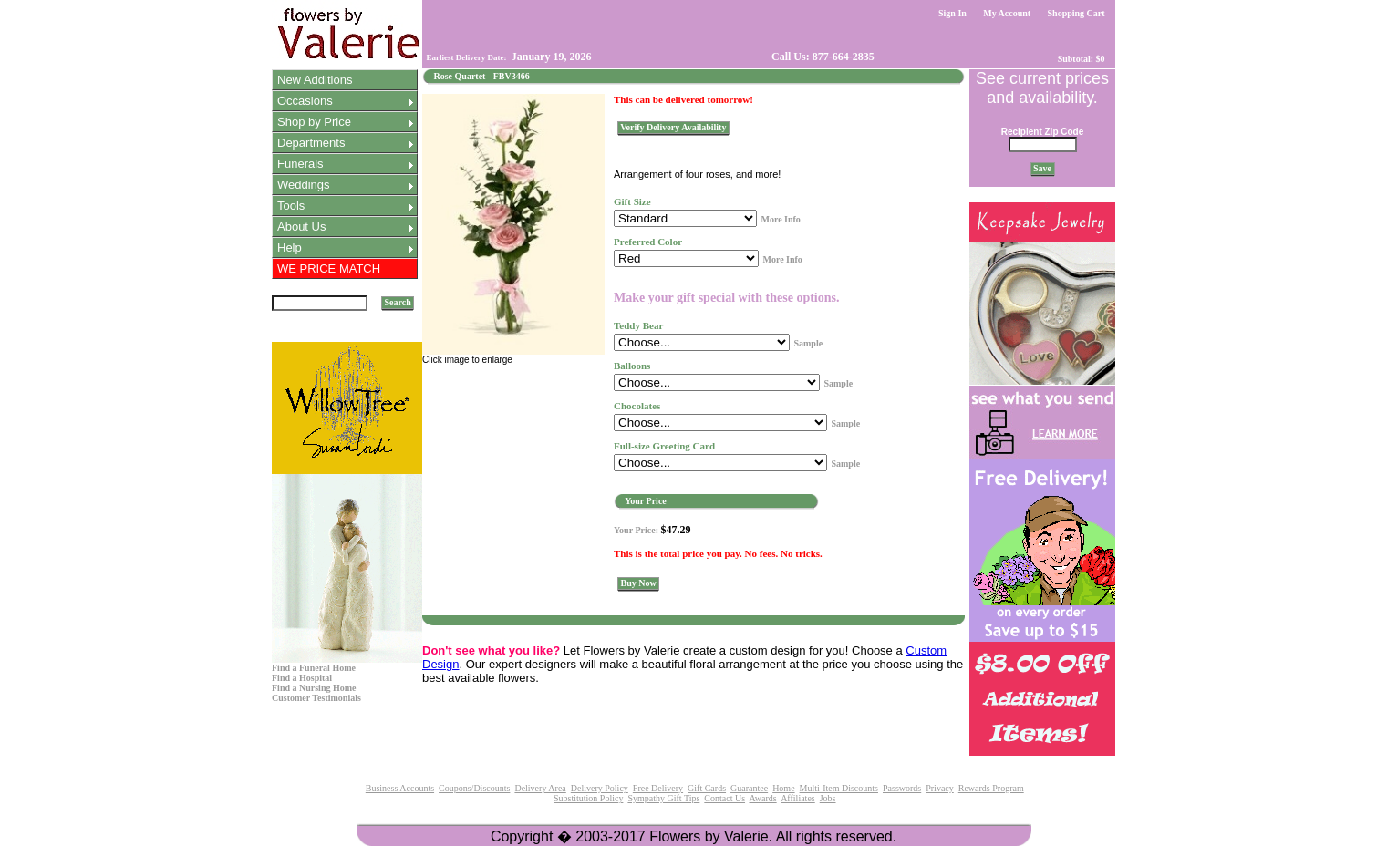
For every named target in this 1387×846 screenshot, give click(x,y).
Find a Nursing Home (314, 688)
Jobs (828, 798)
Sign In (953, 13)
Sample (808, 343)
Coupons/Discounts (474, 788)
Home (783, 788)
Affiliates (798, 798)
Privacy (940, 788)
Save (1042, 168)
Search (397, 302)
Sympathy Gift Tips (663, 798)
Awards (762, 798)
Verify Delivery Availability (673, 127)
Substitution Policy (588, 798)
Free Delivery (658, 788)
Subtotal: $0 (1081, 59)
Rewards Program (991, 788)
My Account (1007, 13)
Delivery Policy (599, 788)
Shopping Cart (1076, 13)
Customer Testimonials (316, 698)
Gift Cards (707, 788)
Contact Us (724, 798)
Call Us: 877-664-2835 (822, 56)
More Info (780, 219)
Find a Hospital (302, 678)
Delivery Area (539, 788)
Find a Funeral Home (314, 668)
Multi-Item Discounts (839, 788)
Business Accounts (400, 788)
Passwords (902, 788)
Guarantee (749, 788)
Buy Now (638, 583)
